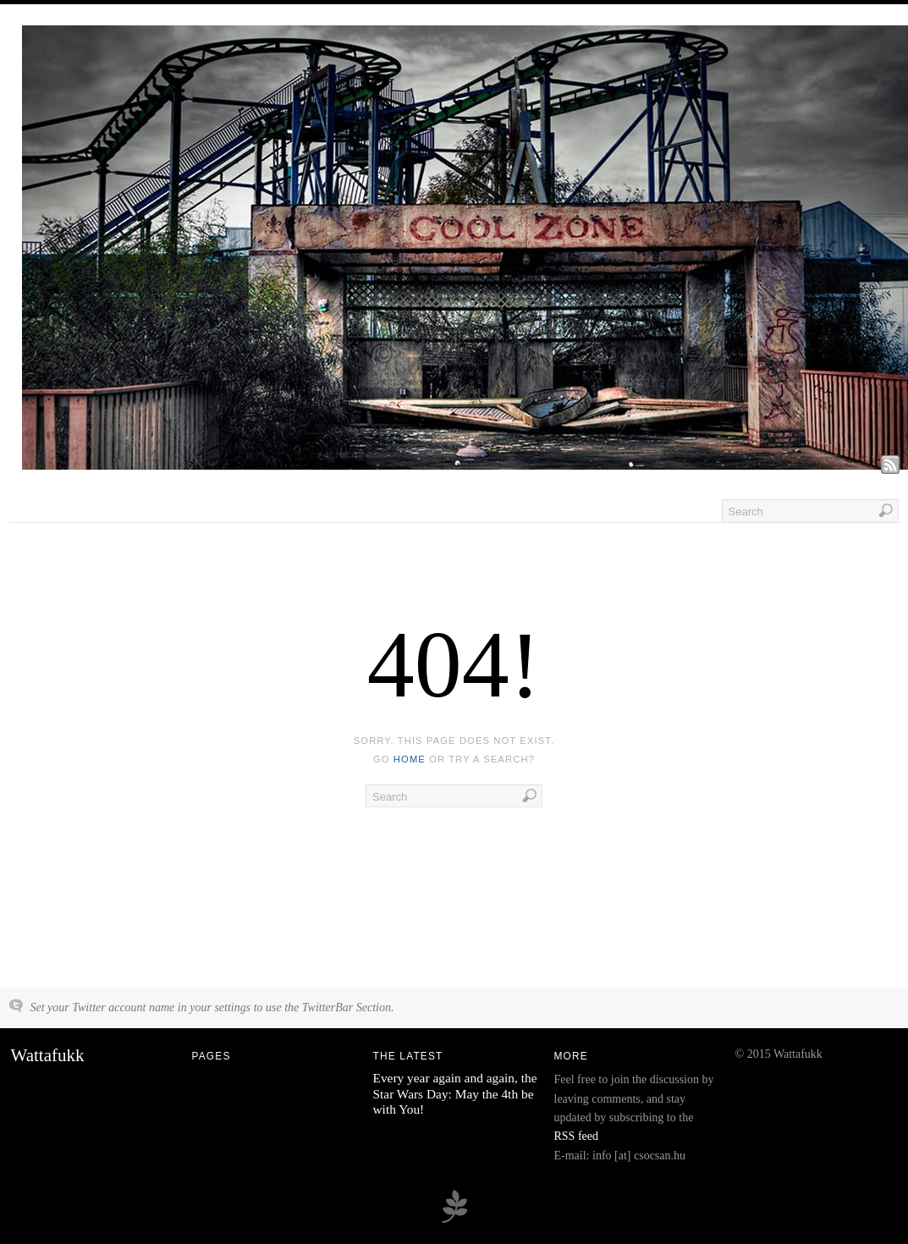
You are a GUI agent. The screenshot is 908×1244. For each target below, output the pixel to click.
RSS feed (576, 1136)
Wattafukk (48, 1055)
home (409, 759)
